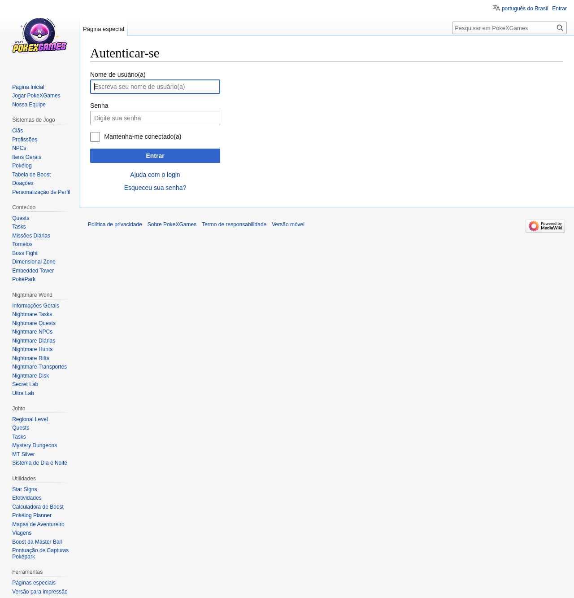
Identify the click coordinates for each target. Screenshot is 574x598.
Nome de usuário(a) (118, 74)
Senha (99, 105)
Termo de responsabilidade (234, 224)
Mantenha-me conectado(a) (142, 136)
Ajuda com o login (155, 174)
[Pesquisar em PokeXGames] (509, 28)
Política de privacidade (115, 224)
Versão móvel (288, 224)
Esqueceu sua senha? (155, 187)
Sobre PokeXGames (172, 224)
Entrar (155, 155)
